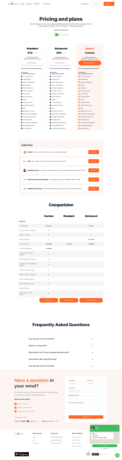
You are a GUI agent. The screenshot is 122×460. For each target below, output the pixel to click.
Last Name (90, 380)
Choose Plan (49, 300)
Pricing (29, 4)
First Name (72, 380)
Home (22, 4)
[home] (13, 3)
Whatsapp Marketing (56, 440)
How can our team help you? (76, 402)
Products (36, 3)
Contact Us (84, 4)
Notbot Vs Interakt (76, 437)
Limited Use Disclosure (100, 443)
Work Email (72, 388)
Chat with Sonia (111, 455)
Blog (34, 440)
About (34, 437)
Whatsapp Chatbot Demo (57, 437)
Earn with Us (97, 440)
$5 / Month (93, 152)
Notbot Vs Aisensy (76, 443)
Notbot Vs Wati (75, 440)
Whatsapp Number (74, 395)
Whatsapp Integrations (56, 443)
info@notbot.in (97, 437)
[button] (37, 4)
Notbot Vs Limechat (77, 446)
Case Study (36, 443)
